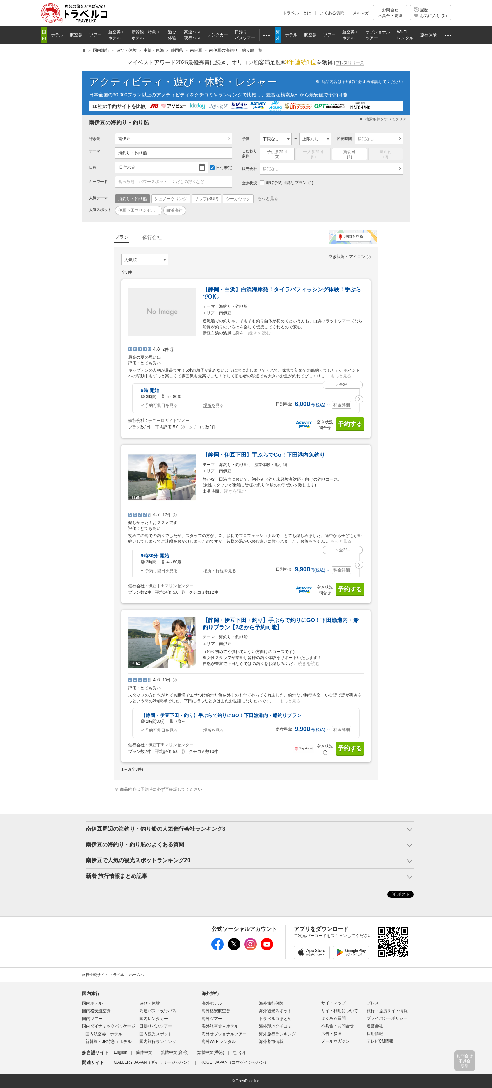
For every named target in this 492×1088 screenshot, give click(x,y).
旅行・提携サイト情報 (387, 1010)
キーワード (98, 182)
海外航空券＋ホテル (220, 1026)
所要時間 (344, 139)
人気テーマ (98, 198)
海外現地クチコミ (275, 1026)
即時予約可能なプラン (286, 182)
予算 (245, 139)
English (120, 1052)
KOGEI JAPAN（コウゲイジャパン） (235, 1062)
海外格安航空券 (216, 1010)
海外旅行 (210, 993)
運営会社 (375, 1025)
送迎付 (386, 154)
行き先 (94, 139)
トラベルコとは (297, 13)
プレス (373, 1003)
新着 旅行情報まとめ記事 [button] (116, 876)
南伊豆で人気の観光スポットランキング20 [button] (138, 860)
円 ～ (312, 404)
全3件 (344, 384)
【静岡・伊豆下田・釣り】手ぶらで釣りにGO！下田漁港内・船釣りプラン (221, 715)
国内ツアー (92, 1018)
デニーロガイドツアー (168, 420)
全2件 (344, 550)
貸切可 (349, 154)
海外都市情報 (271, 1041)
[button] (359, 399)
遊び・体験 (149, 1003)
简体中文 (144, 1052)
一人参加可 (313, 154)
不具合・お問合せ (337, 1025)
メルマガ (361, 13)
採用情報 (375, 1033)
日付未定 (127, 167)
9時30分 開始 (155, 556)
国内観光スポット (155, 1034)
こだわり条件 (249, 153)
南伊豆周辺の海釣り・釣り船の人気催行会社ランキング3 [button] (156, 829)
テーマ (94, 151)
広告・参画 (331, 1033)
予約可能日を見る (161, 405)
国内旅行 (91, 993)
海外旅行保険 (271, 1003)
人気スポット (100, 210)
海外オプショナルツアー (224, 1034)
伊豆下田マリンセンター (170, 585)
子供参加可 (277, 154)
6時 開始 (150, 390)
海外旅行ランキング (277, 1034)
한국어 (239, 1052)
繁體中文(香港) (210, 1052)
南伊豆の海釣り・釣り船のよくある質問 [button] (135, 845)
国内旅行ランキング (157, 1041)
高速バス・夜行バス (157, 1010)
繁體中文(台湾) (174, 1052)
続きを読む (259, 332)
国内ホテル (92, 1003)
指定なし (366, 138)
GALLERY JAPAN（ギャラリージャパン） (153, 1062)
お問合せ (390, 13)
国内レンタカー (153, 1018)
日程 (92, 167)
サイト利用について (339, 1010)
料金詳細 (341, 404)
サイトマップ (333, 1003)
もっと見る (268, 198)
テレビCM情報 (380, 1041)
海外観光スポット (275, 1010)
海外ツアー (212, 1018)
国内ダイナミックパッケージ (108, 1026)
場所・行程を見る (219, 570)
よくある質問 (332, 13)
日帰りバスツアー (155, 1026)
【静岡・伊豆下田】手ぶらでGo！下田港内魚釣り (264, 455)
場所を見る (213, 405)
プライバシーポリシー (387, 1018)
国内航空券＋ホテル (103, 1034)
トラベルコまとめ (275, 1018)
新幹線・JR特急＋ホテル (108, 1041)
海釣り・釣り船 (132, 153)
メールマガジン (335, 1041)
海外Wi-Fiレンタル (219, 1041)
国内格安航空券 (96, 1010)
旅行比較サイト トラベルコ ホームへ (113, 975)
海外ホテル (212, 1003)
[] (350, 63)
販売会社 (249, 169)
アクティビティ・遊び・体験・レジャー (183, 81)
